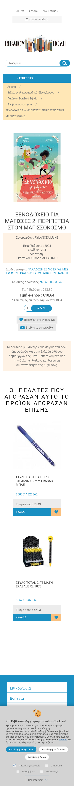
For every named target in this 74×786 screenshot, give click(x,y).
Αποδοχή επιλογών (53, 749)
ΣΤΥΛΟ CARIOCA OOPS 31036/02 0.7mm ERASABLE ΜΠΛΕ (36, 481)
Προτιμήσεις (28, 771)
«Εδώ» (63, 739)
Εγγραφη (20, 11)
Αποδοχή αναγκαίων (21, 749)
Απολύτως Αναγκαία (29, 765)
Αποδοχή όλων (37, 757)
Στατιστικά (56, 765)
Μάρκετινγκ (52, 771)
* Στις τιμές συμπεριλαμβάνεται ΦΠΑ (37, 300)
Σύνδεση (34, 11)
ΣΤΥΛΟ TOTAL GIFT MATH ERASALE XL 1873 (34, 584)
